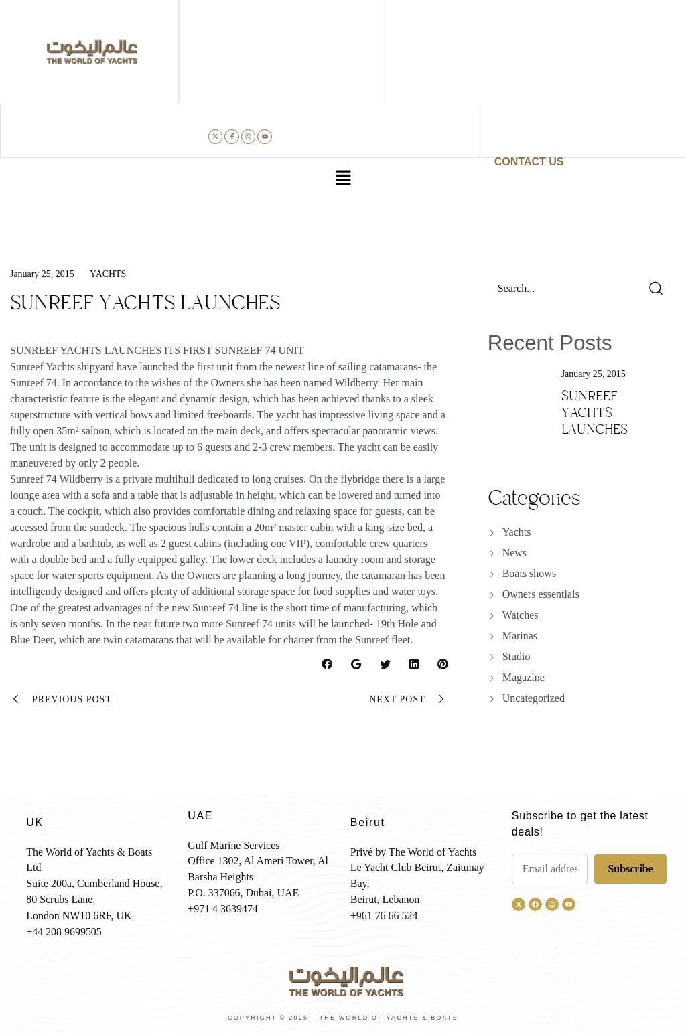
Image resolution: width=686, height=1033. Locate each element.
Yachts (108, 274)
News (514, 552)
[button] (343, 179)
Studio (516, 656)
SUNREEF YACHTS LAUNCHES (594, 413)
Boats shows (529, 573)
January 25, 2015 (42, 274)
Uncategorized (533, 698)
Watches (520, 615)
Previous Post (61, 699)
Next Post (408, 699)
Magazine (523, 677)
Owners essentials (540, 594)
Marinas (519, 635)
